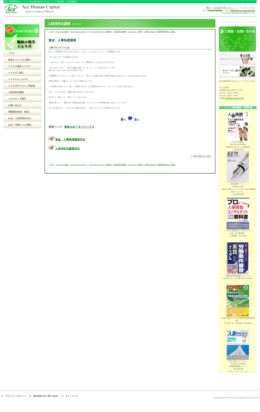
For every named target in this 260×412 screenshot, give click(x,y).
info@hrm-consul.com (243, 10)
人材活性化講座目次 (67, 148)
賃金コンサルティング (238, 59)
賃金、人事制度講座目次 (70, 139)
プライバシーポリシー (15, 396)
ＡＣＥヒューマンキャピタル (39, 9)
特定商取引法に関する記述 (45, 396)
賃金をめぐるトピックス (79, 126)
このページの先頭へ (201, 156)
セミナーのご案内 (238, 71)
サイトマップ (71, 396)
